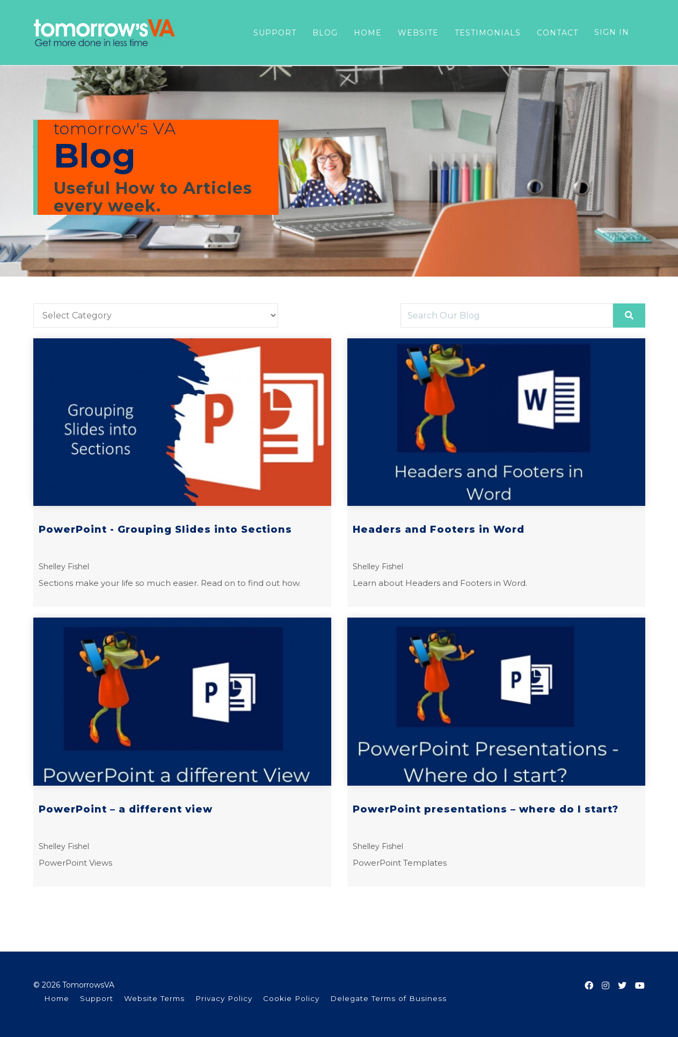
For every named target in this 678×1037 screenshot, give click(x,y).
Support (96, 998)
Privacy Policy (223, 998)
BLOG (325, 33)
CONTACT (557, 33)
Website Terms (154, 998)
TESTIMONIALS (488, 33)
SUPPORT (274, 33)
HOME (368, 33)
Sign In (611, 32)
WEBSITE (418, 33)
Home (56, 998)
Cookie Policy (291, 998)
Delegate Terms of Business (388, 998)
